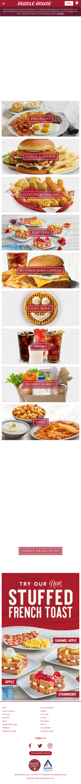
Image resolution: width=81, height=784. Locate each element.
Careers (44, 711)
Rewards (5, 718)
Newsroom (45, 721)
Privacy (44, 724)
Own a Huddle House (40, 753)
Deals (4, 721)
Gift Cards (45, 714)
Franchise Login (47, 731)
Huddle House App (9, 724)
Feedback (6, 728)
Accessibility (46, 728)
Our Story (6, 714)
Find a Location (8, 711)
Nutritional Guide (9, 731)
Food (4, 708)
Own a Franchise (47, 708)
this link (61, 14)
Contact (44, 718)
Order (69, 3)
